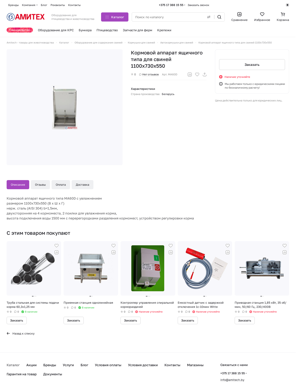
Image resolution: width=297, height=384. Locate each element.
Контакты (172, 365)
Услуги (68, 365)
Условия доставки (143, 365)
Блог (84, 365)
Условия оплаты (108, 365)
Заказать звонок (198, 5)
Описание (18, 184)
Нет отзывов (149, 74)
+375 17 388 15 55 (171, 5)
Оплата (61, 184)
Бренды (49, 365)
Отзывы (40, 184)
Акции (31, 365)
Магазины (195, 365)
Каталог (13, 365)
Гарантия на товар (22, 374)
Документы (52, 374)
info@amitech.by (232, 380)
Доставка (82, 184)
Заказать (252, 65)
